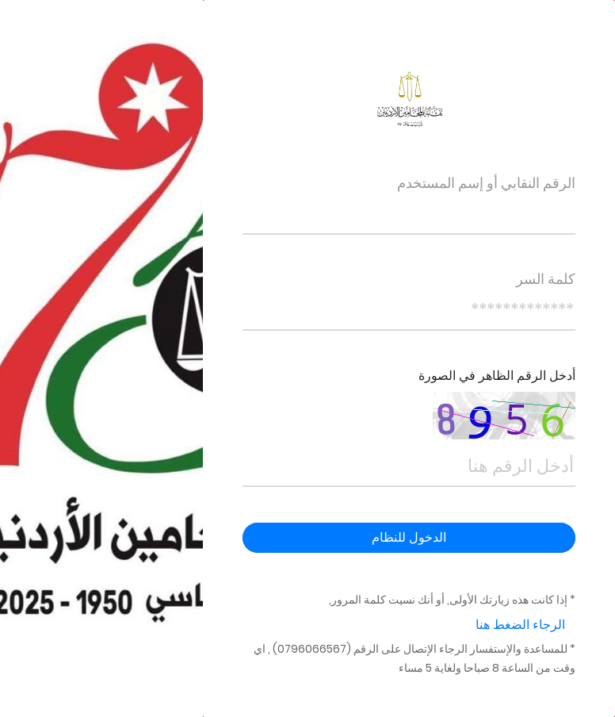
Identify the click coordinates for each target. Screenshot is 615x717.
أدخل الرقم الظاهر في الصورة (496, 375)
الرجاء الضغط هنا (520, 624)
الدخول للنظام (409, 537)
